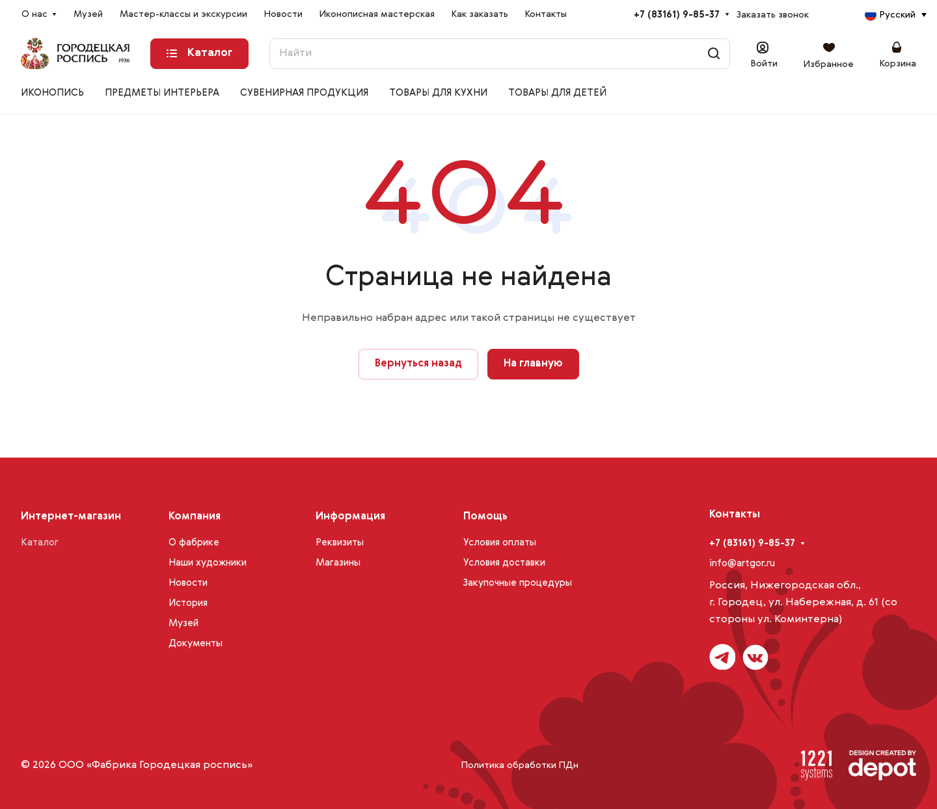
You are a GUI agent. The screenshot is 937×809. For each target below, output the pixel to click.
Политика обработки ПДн (519, 765)
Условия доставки (504, 563)
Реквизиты (340, 542)
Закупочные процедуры (517, 583)
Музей (183, 623)
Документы (196, 643)
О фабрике (194, 542)
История (188, 603)
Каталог (40, 542)
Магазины (338, 563)
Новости (188, 583)
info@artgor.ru (742, 563)
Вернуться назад (418, 364)
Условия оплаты (499, 542)
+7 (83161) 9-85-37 (677, 15)
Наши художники (208, 563)
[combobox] (895, 14)
